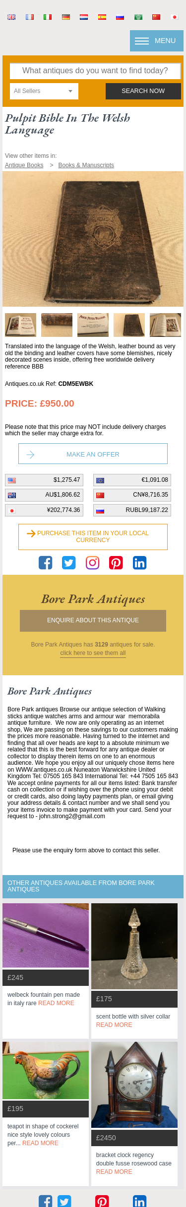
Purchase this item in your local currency (93, 537)
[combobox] (44, 91)
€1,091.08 (155, 479)
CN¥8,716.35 (150, 494)
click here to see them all (92, 653)
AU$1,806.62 (62, 494)
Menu (165, 41)
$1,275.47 (67, 479)
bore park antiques (93, 598)
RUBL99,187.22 (147, 510)
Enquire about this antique (93, 620)
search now (143, 91)
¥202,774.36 (63, 510)
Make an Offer (93, 454)
